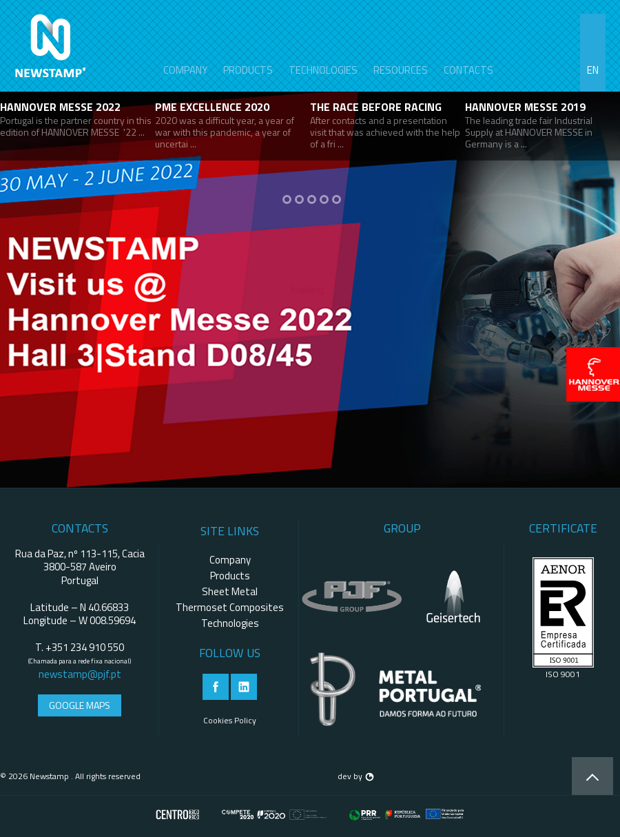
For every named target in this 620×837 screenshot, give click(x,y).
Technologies (323, 70)
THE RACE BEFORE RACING (376, 107)
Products (248, 70)
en (593, 70)
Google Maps (79, 705)
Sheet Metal (230, 591)
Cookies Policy (229, 720)
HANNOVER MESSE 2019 (525, 107)
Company (185, 70)
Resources (400, 70)
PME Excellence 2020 (212, 107)
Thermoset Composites (230, 607)
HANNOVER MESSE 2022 (60, 107)
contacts (468, 70)
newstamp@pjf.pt (80, 674)
